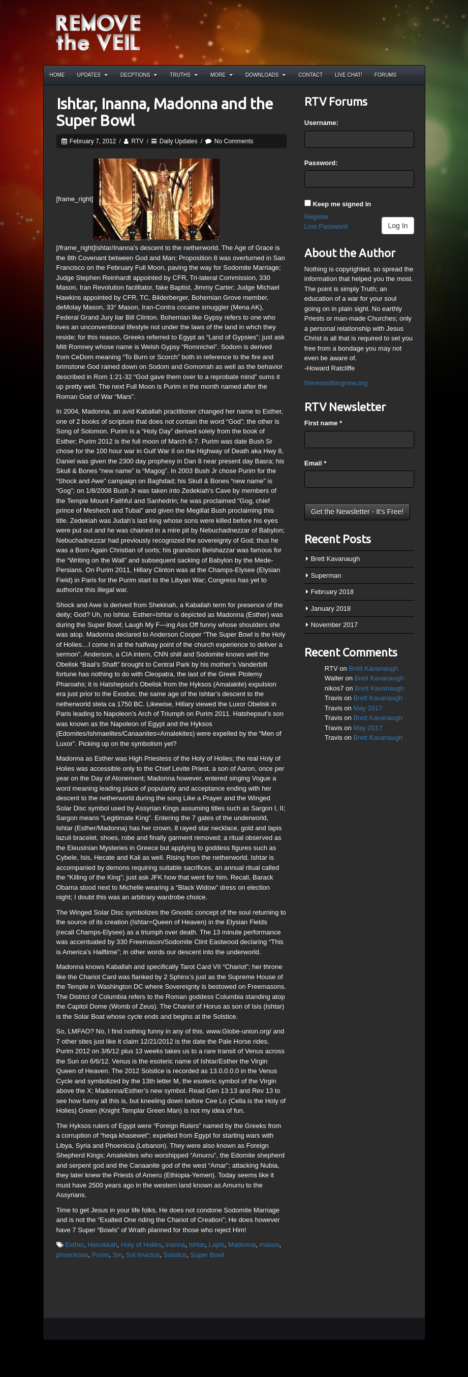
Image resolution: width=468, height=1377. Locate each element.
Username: (321, 123)
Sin (117, 1255)
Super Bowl (207, 1255)
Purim (100, 1255)
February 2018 (332, 592)
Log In (398, 226)
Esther (74, 1244)
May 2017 (367, 708)
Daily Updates (179, 141)
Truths (184, 75)
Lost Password (326, 226)
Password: (321, 163)
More (221, 75)
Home (57, 75)
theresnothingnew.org (335, 383)
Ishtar (197, 1244)
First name (323, 423)
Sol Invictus (143, 1255)
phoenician (72, 1255)
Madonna (242, 1244)
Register (316, 217)
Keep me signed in (342, 204)
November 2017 (334, 625)
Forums (385, 75)
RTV (138, 141)
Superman (325, 575)
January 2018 (330, 608)
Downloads (265, 75)
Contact (310, 75)
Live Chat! (348, 75)
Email (315, 463)
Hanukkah (102, 1244)
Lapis (217, 1244)
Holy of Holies (141, 1244)
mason (269, 1244)
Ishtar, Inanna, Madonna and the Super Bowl (164, 112)
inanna (175, 1244)
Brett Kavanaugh (335, 558)
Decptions (138, 75)
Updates (92, 75)
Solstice (175, 1255)
